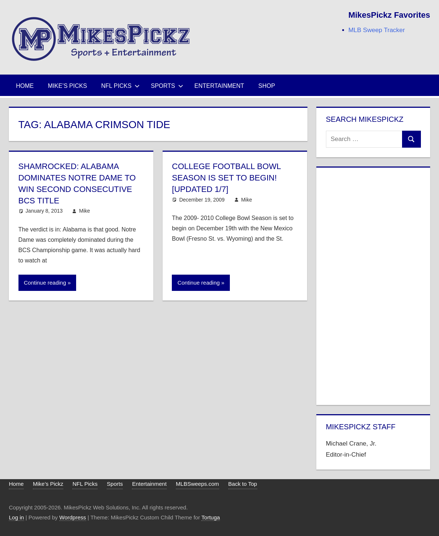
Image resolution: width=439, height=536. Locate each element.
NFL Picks (120, 86)
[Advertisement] (373, 284)
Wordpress (72, 517)
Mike (84, 211)
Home (25, 86)
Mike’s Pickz (48, 484)
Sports (167, 86)
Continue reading (45, 282)
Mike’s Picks (67, 86)
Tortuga (210, 517)
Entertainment (219, 86)
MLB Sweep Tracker (376, 30)
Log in (16, 517)
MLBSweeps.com (197, 484)
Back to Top (242, 484)
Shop (266, 86)
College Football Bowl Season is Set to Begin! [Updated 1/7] (226, 178)
